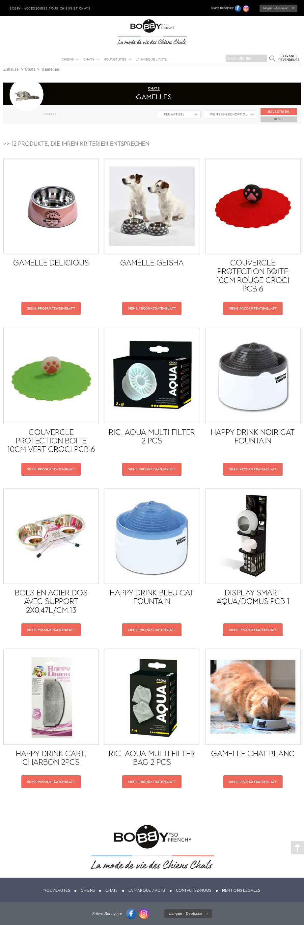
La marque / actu (151, 59)
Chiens (68, 59)
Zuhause (11, 69)
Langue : (275, 8)
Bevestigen (278, 112)
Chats (88, 59)
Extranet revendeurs (289, 58)
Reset (278, 119)
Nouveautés (115, 59)
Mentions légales (241, 890)
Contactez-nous (193, 890)
